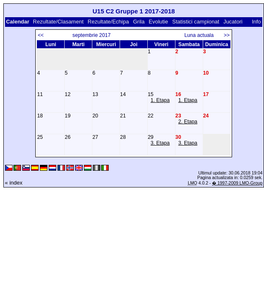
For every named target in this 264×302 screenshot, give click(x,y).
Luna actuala (202, 35)
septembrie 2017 (92, 35)
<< (41, 35)
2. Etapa (188, 122)
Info (256, 21)
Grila (138, 21)
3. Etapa (160, 143)
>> (227, 35)
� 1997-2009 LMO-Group (237, 183)
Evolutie (158, 21)
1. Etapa (160, 100)
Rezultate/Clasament (58, 21)
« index (14, 183)
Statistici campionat (195, 21)
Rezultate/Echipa (108, 21)
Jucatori (233, 21)
